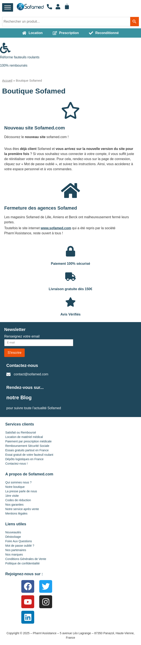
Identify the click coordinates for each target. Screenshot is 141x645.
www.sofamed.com (56, 228)
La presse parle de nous (21, 491)
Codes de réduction (18, 500)
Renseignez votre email (21, 336)
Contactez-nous (22, 365)
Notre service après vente (22, 509)
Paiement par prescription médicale (28, 441)
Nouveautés (13, 532)
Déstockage (13, 536)
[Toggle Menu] (7, 7)
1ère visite (12, 495)
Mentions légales (16, 513)
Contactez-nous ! (16, 463)
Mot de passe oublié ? (19, 545)
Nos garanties (14, 504)
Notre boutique (15, 487)
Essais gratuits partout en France (27, 450)
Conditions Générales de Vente (25, 559)
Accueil (7, 80)
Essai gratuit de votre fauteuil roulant (29, 454)
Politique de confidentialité (22, 563)
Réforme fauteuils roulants (19, 57)
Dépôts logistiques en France (24, 459)
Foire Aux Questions (18, 541)
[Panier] (67, 7)
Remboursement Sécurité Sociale (27, 445)
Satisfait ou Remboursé (20, 432)
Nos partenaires (15, 550)
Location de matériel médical (24, 437)
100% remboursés (13, 65)
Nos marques (14, 554)
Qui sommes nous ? (18, 482)
